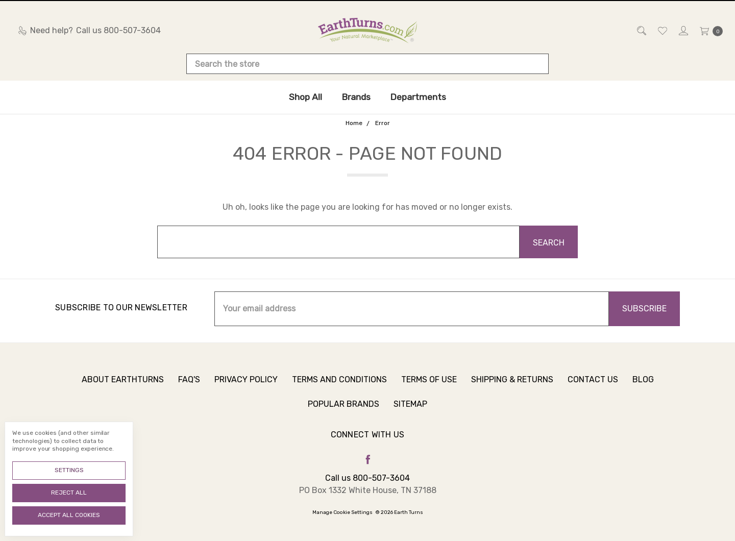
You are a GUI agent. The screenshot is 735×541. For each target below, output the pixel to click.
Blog (643, 387)
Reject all (69, 492)
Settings (69, 470)
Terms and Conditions (339, 387)
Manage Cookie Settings (342, 512)
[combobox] (367, 64)
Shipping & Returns (512, 387)
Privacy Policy (246, 387)
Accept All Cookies (69, 515)
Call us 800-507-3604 (367, 478)
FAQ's (189, 387)
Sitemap (410, 411)
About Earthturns (123, 387)
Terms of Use (429, 387)
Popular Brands (343, 411)
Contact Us (593, 387)
